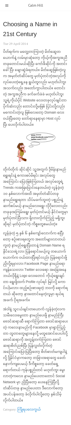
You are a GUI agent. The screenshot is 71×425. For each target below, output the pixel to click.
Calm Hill (35, 5)
